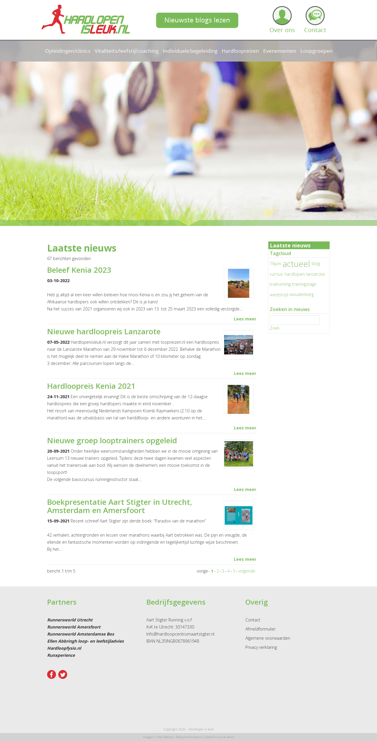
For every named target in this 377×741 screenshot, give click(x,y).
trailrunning (280, 284)
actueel (296, 263)
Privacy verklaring (261, 647)
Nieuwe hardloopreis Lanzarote (104, 331)
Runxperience (61, 655)
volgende (246, 571)
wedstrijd (279, 294)
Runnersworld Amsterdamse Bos (80, 634)
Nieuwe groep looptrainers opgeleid (112, 440)
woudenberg (302, 294)
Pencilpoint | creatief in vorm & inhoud (211, 737)
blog (316, 263)
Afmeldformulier (260, 629)
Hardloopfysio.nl (64, 648)
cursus (276, 274)
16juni (275, 263)
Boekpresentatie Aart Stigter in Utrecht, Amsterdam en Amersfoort (119, 506)
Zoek (275, 328)
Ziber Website (164, 737)
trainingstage (304, 284)
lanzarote (315, 274)
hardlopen (295, 274)
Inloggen (148, 737)
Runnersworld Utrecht (69, 620)
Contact (252, 620)
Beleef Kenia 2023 (79, 269)
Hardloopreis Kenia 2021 (91, 386)
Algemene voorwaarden (267, 638)
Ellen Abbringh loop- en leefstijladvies (85, 641)
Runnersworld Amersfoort (73, 627)
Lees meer (245, 319)
